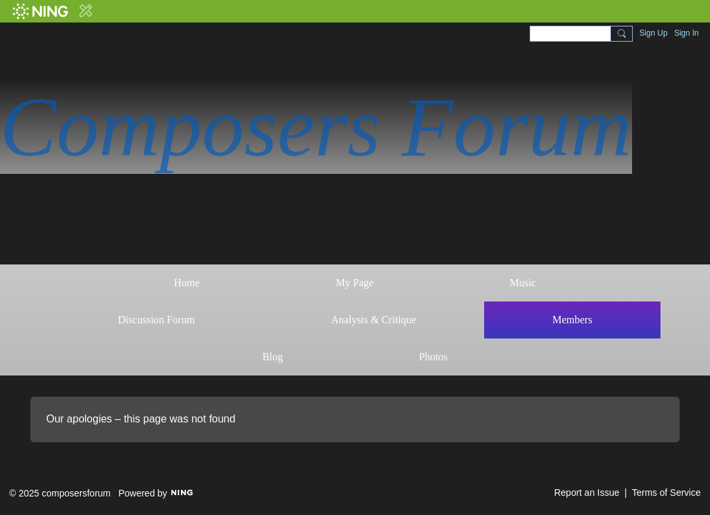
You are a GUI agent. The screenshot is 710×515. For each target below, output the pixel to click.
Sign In (686, 33)
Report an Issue (587, 492)
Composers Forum (316, 127)
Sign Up (653, 33)
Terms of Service (666, 492)
